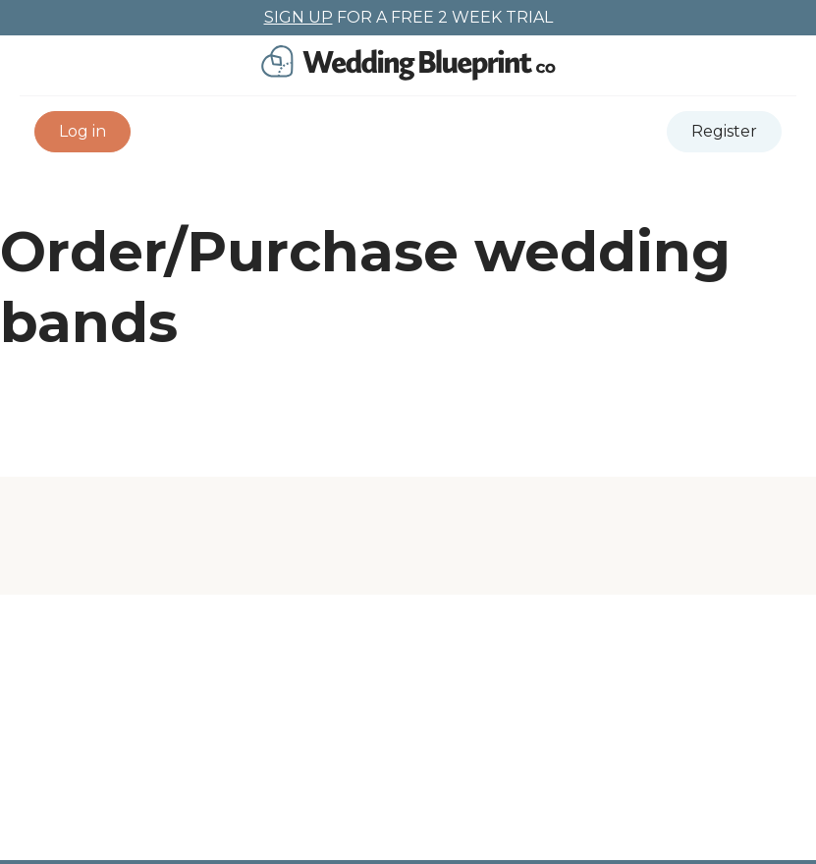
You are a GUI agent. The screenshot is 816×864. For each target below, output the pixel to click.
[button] (82, 131)
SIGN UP (298, 17)
